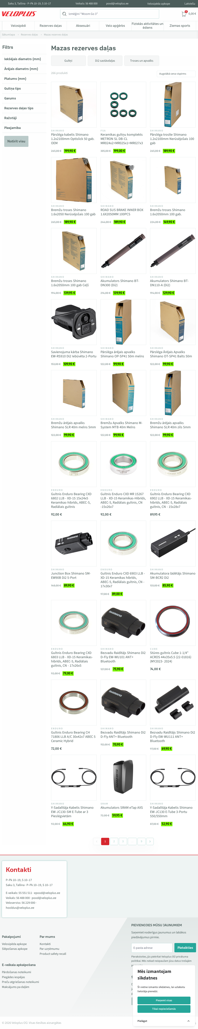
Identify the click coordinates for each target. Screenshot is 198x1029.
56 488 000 (23, 898)
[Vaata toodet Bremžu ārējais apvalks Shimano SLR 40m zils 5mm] (173, 393)
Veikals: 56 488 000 (86, 4)
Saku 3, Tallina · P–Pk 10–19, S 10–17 (29, 4)
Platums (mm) (15, 79)
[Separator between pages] (132, 841)
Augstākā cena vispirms (172, 74)
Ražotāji (10, 118)
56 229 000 (28, 903)
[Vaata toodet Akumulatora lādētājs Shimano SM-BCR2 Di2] (173, 543)
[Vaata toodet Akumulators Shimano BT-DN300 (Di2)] (123, 251)
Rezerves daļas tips (18, 108)
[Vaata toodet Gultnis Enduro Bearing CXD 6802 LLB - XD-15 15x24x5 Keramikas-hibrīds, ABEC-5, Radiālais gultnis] (74, 464)
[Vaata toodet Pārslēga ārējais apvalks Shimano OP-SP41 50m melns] (123, 322)
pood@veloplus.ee (117, 4)
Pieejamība (12, 128)
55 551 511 (25, 893)
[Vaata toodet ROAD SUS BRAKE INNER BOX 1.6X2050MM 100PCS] (123, 180)
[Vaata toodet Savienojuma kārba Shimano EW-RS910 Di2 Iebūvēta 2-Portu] (74, 322)
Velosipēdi (18, 26)
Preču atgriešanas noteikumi (20, 982)
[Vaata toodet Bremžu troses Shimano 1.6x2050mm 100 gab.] (173, 180)
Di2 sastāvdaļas (105, 61)
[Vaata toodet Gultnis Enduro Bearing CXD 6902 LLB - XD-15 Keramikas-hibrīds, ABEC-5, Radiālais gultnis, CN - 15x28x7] (173, 464)
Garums (10, 98)
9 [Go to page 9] (141, 841)
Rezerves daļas (51, 26)
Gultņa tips (12, 88)
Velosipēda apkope (158, 4)
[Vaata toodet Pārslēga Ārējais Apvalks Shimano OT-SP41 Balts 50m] (173, 322)
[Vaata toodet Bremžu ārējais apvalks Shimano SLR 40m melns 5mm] (74, 393)
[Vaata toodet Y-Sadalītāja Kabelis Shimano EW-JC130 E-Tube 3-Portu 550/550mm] (173, 778)
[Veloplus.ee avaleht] (19, 13)
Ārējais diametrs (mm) (21, 69)
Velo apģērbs (115, 26)
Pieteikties (185, 948)
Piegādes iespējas (13, 977)
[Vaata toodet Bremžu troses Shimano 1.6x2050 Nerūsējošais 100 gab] (74, 180)
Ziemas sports (180, 26)
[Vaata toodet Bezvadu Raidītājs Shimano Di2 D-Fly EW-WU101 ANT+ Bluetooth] (123, 623)
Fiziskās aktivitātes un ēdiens (147, 25)
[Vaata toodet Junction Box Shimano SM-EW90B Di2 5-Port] (74, 543)
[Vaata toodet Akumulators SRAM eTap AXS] (123, 778)
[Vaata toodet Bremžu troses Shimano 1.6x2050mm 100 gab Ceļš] (74, 251)
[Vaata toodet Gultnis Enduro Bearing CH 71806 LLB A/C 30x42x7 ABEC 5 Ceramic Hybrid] (74, 702)
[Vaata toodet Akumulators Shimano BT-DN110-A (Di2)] (173, 251)
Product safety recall (53, 954)
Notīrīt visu (16, 141)
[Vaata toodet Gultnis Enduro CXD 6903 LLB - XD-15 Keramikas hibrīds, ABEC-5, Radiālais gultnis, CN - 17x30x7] (123, 543)
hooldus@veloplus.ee (20, 908)
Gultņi (68, 61)
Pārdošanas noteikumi (16, 972)
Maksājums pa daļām (15, 987)
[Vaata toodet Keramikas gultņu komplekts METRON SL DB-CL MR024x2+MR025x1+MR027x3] (123, 105)
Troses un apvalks (141, 61)
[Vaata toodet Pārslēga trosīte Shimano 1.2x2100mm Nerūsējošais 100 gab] (173, 105)
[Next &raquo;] (150, 841)
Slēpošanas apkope (14, 949)
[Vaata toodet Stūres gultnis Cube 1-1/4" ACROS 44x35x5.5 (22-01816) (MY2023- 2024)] (173, 623)
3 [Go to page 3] (123, 841)
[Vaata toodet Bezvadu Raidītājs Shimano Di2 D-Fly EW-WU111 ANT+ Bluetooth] (173, 702)
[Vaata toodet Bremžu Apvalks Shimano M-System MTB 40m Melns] (123, 393)
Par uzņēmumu (49, 949)
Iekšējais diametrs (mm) (22, 59)
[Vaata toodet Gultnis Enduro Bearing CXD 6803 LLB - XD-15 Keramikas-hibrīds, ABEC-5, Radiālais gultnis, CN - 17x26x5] (74, 623)
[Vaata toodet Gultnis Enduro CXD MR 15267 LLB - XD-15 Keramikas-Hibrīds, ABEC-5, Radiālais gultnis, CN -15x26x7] (123, 464)
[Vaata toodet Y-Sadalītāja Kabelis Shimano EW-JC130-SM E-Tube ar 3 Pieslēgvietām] (74, 778)
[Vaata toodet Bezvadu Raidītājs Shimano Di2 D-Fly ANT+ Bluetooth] (123, 702)
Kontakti (45, 944)
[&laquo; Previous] (96, 841)
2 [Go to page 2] (114, 841)
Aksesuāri (83, 26)
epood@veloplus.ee (47, 893)
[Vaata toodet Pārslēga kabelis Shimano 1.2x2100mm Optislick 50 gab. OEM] (74, 105)
